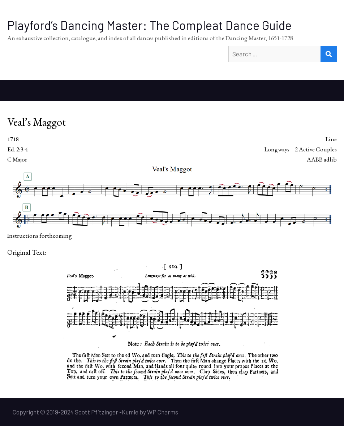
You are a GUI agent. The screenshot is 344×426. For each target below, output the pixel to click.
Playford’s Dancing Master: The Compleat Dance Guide (149, 25)
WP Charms (162, 412)
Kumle (130, 412)
